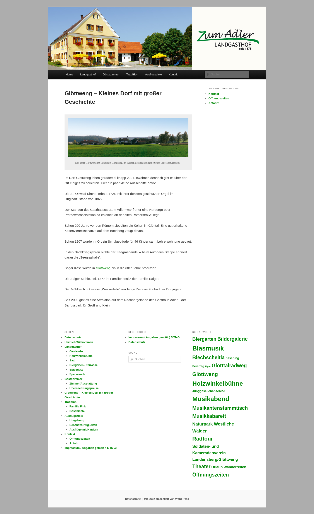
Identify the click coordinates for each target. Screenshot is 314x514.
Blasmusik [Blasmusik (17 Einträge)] (208, 348)
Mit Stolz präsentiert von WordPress (166, 498)
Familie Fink (78, 406)
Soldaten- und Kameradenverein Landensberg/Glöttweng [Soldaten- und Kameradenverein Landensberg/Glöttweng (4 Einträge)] (215, 452)
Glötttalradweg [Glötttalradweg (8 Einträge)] (229, 365)
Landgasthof (88, 74)
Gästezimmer (110, 74)
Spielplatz (76, 369)
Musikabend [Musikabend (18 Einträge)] (210, 398)
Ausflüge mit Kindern (84, 429)
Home (69, 74)
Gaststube (77, 351)
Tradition (132, 74)
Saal (72, 360)
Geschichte (77, 411)
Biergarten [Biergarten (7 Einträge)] (204, 339)
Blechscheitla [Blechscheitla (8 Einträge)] (208, 357)
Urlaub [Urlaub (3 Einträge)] (217, 467)
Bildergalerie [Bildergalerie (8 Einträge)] (232, 339)
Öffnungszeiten (218, 98)
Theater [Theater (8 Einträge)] (201, 466)
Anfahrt (213, 103)
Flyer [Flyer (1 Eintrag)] (208, 366)
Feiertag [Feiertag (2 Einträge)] (198, 366)
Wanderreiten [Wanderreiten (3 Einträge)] (235, 467)
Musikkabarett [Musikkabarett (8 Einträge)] (209, 416)
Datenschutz (73, 337)
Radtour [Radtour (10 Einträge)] (202, 439)
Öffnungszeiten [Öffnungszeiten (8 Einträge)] (210, 475)
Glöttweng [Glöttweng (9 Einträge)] (205, 374)
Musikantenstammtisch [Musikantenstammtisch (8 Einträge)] (220, 408)
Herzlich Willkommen (79, 342)
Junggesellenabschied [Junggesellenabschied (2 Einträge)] (208, 391)
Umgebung (77, 420)
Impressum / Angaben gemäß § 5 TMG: (91, 447)
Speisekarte (77, 374)
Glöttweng (103, 268)
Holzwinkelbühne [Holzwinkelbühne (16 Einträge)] (217, 383)
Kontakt (173, 74)
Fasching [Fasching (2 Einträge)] (232, 358)
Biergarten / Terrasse (84, 365)
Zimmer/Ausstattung (83, 383)
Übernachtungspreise (84, 388)
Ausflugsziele (153, 74)
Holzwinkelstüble (81, 355)
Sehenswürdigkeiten (83, 425)
